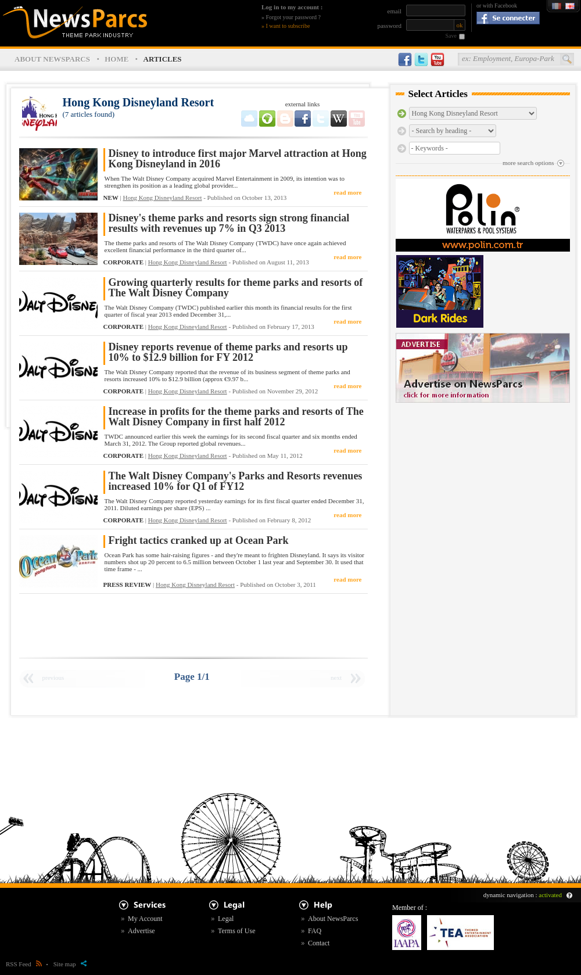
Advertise (141, 931)
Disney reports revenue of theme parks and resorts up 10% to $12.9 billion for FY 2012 (228, 352)
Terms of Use (236, 931)
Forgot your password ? (293, 17)
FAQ (314, 931)
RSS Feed (24, 963)
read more (347, 192)
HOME (116, 59)
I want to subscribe (288, 26)
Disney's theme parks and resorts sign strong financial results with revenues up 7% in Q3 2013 (229, 223)
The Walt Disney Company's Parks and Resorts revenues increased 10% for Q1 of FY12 (236, 481)
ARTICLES (163, 59)
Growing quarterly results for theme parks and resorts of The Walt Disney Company (236, 288)
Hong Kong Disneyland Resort (162, 197)
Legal (226, 919)
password (389, 25)
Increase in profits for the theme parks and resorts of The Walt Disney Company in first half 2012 (236, 417)
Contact (318, 943)
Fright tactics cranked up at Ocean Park (199, 540)
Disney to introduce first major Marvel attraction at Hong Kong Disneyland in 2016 (238, 159)
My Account (145, 919)
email (394, 11)
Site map (70, 963)
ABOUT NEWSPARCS (52, 59)
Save (451, 36)
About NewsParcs (333, 919)
